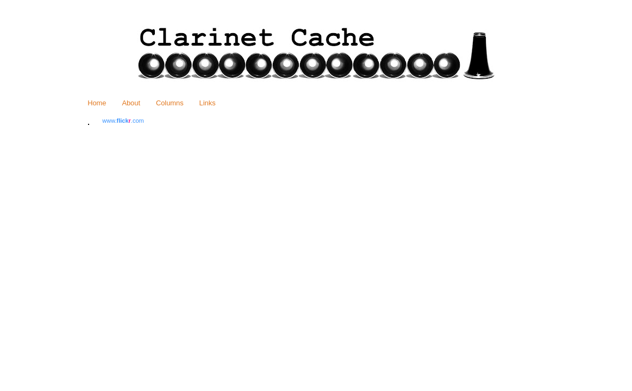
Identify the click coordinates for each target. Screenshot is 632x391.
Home (96, 103)
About (131, 103)
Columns (170, 103)
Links (207, 103)
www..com (122, 120)
